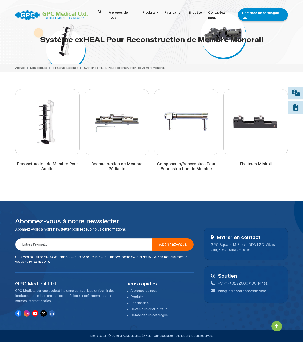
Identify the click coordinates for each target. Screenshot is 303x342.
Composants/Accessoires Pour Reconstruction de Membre (186, 166)
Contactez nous (216, 15)
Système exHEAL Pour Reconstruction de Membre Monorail (124, 68)
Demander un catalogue (149, 315)
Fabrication (173, 12)
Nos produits (39, 68)
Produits (149, 12)
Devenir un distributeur (148, 309)
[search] (99, 11)
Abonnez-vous (173, 244)
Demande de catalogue (260, 15)
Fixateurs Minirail (256, 164)
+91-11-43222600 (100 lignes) (243, 283)
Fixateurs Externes (65, 68)
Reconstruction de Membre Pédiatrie (116, 166)
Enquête (195, 12)
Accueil (20, 68)
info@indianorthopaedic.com (242, 291)
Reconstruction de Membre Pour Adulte (47, 166)
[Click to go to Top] (276, 326)
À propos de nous (118, 15)
